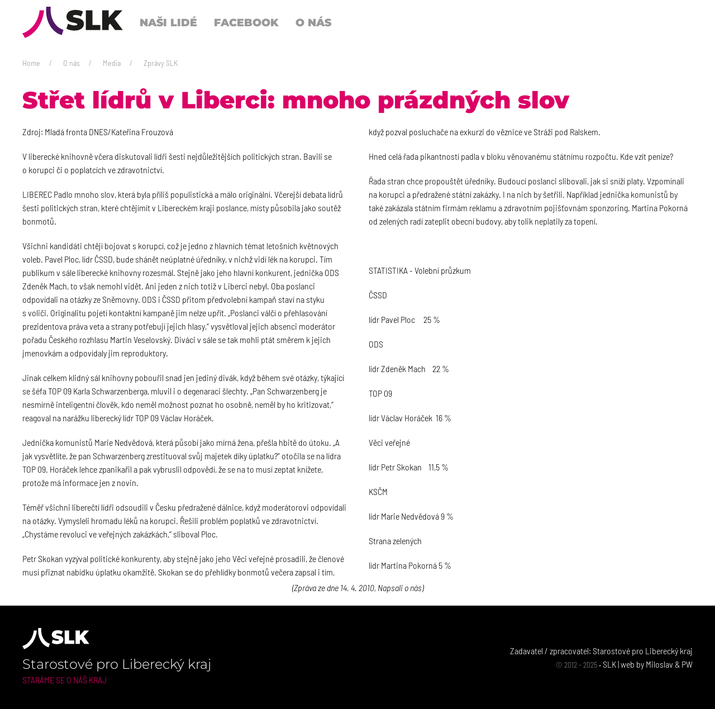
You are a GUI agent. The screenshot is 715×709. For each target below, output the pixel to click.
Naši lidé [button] (168, 22)
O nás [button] (313, 22)
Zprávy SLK (161, 63)
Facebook (246, 22)
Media (112, 63)
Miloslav (659, 664)
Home (31, 63)
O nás (71, 63)
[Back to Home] (72, 22)
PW (687, 664)
